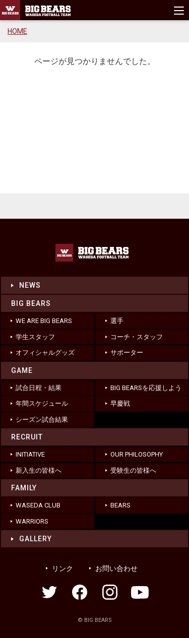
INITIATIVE (30, 454)
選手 (116, 321)
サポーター (126, 352)
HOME (17, 31)
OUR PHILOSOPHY (136, 454)
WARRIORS (32, 521)
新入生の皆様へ (38, 470)
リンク (62, 568)
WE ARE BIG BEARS (44, 321)
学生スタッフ (35, 337)
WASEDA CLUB (38, 505)
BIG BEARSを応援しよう (145, 388)
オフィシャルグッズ (45, 352)
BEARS (120, 505)
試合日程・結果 (38, 388)
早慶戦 (120, 403)
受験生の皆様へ (133, 470)
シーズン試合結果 (42, 419)
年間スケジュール (42, 403)
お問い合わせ (116, 568)
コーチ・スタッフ (136, 337)
